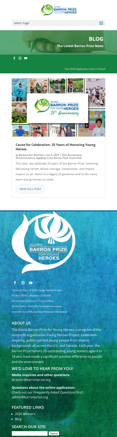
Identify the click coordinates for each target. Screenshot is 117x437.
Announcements (25, 158)
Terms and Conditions (24, 301)
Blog (18, 419)
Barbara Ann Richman (31, 155)
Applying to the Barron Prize (52, 158)
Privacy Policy (46, 301)
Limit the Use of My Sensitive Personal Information (39, 311)
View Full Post (30, 189)
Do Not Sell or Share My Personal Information (37, 306)
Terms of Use (19, 290)
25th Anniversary (71, 155)
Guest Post (75, 158)
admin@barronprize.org (30, 397)
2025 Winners (25, 414)
